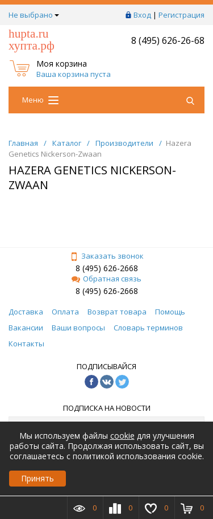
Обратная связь (106, 278)
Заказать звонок (107, 256)
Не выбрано (34, 15)
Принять (37, 478)
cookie (122, 435)
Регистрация (181, 15)
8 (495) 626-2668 (107, 268)
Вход (142, 15)
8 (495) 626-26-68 (167, 40)
